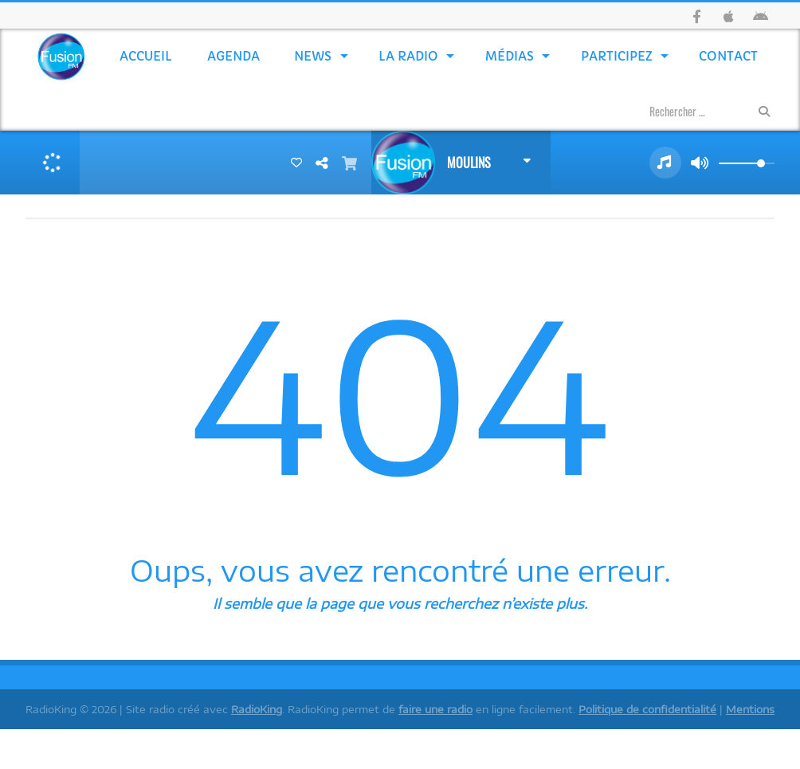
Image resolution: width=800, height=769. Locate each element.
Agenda (233, 56)
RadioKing (256, 709)
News (312, 56)
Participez (617, 56)
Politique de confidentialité (647, 709)
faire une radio (435, 709)
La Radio (408, 56)
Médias (509, 56)
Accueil (146, 56)
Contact (728, 56)
